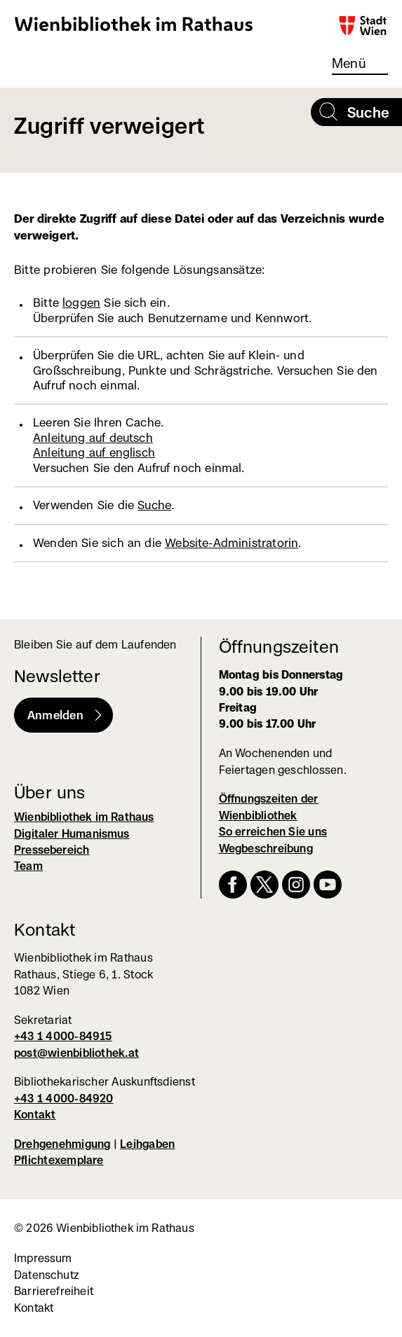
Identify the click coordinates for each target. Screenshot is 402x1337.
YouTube (328, 885)
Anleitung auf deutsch (93, 437)
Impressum (43, 1258)
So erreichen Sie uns (273, 831)
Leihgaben (147, 1144)
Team (28, 866)
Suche (154, 505)
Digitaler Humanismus (72, 833)
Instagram (296, 885)
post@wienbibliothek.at (76, 1053)
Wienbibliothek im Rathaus (134, 23)
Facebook (233, 885)
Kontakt (35, 1114)
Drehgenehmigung (62, 1144)
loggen (81, 302)
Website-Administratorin (231, 542)
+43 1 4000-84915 (63, 1036)
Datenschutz (46, 1275)
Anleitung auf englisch (94, 452)
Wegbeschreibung (266, 848)
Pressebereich (51, 850)
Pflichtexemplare (59, 1160)
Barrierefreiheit (53, 1291)
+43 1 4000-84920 (64, 1098)
